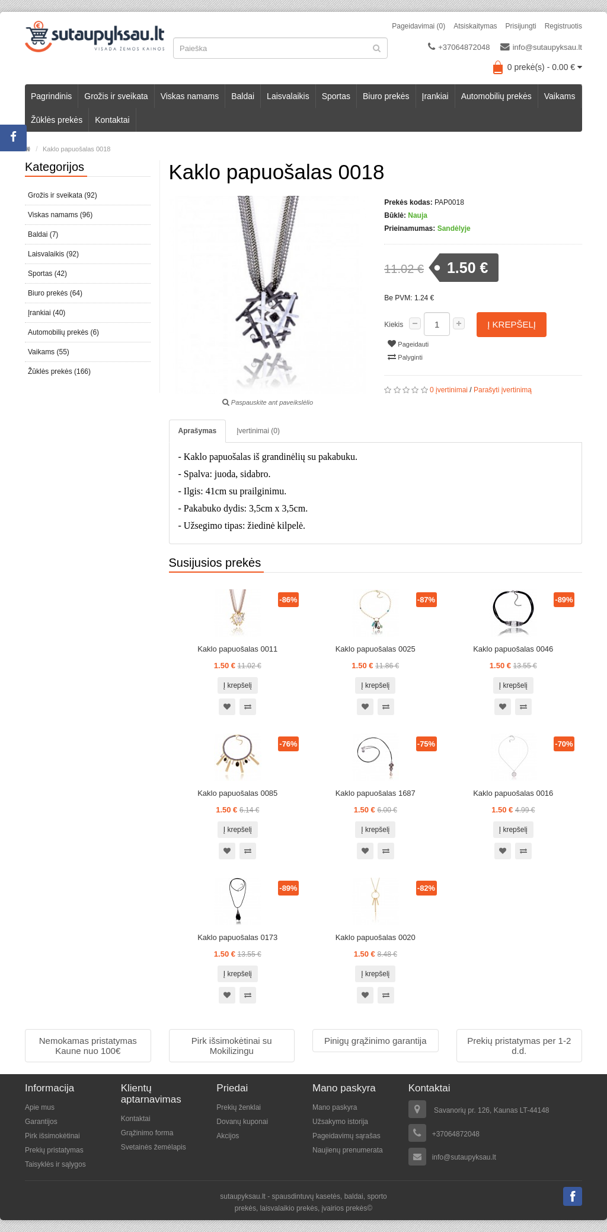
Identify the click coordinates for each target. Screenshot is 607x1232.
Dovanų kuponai (242, 1121)
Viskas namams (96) (60, 215)
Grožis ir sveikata (116, 96)
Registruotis (563, 26)
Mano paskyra (334, 1107)
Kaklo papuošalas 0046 (513, 648)
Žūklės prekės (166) (59, 371)
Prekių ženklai (238, 1107)
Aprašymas (197, 431)
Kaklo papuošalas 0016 (513, 793)
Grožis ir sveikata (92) (62, 195)
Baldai (242, 96)
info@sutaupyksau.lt (541, 47)
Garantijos (41, 1121)
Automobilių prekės (496, 96)
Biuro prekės (386, 96)
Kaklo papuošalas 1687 (376, 793)
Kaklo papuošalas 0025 (376, 648)
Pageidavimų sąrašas (346, 1136)
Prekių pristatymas (54, 1150)
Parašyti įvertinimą (503, 390)
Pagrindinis (51, 96)
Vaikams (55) (48, 352)
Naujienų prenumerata (347, 1150)
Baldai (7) (43, 234)
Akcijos (227, 1136)
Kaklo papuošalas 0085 (237, 793)
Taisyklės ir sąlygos (55, 1164)
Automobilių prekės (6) (63, 332)
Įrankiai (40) (46, 313)
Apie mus (40, 1107)
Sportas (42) (47, 273)
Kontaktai (112, 120)
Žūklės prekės (56, 120)
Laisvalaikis (288, 96)
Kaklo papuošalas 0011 (237, 648)
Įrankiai (435, 96)
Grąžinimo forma (147, 1133)
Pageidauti (408, 343)
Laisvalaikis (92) (53, 254)
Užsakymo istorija (340, 1121)
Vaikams (560, 96)
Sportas (336, 96)
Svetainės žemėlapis (153, 1147)
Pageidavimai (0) (418, 26)
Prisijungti (521, 26)
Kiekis (393, 324)
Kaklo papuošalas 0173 (237, 937)
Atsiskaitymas (475, 26)
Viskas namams (190, 96)
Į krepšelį (511, 324)
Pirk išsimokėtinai (52, 1136)
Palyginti (405, 357)
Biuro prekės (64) (55, 293)
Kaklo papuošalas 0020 (376, 937)
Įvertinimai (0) (258, 431)
